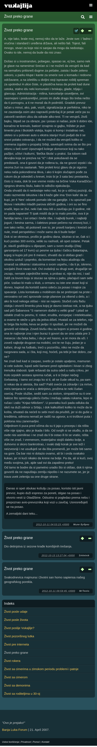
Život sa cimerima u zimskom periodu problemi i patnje (41, 669)
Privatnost (26, 742)
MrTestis (84, 591)
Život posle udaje (15, 611)
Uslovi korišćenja (10, 742)
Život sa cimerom (16, 677)
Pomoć (36, 742)
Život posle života (16, 619)
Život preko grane (18, 30)
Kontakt (45, 742)
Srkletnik (84, 555)
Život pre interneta (16, 644)
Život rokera (12, 660)
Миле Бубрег (81, 524)
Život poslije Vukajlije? (19, 628)
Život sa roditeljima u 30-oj (22, 693)
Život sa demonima (17, 685)
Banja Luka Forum (14, 729)
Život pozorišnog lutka (19, 636)
